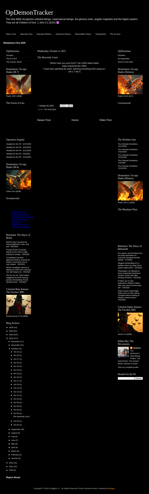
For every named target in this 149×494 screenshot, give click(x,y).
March (14, 451)
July (13, 436)
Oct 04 (16, 413)
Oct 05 (16, 410)
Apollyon (137, 348)
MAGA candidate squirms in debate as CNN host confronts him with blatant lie (18, 269)
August (14, 433)
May (13, 444)
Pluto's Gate (11, 34)
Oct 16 (16, 384)
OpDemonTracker (29, 12)
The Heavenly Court (21, 416)
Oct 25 (16, 363)
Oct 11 (16, 395)
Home (75, 120)
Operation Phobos (44, 34)
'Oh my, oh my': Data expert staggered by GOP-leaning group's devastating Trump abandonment (17, 278)
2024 (11, 335)
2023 (11, 338)
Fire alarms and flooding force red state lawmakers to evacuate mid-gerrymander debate (130, 256)
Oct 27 (16, 359)
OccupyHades (123, 59)
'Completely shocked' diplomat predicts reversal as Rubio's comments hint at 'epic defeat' (18, 261)
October (14, 349)
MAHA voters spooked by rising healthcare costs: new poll (17, 244)
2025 (11, 331)
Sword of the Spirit (125, 62)
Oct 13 (16, 388)
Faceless (121, 55)
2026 (11, 327)
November (15, 345)
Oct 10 (16, 399)
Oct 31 (16, 352)
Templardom (100, 34)
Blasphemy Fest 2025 (14, 43)
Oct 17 (16, 381)
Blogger (112, 488)
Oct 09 (16, 402)
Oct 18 (16, 377)
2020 (11, 470)
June (13, 440)
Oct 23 (16, 366)
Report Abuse (13, 477)
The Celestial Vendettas (127, 144)
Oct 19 (16, 374)
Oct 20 (16, 370)
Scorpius (9, 55)
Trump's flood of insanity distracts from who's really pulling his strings (16, 252)
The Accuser (115, 34)
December (15, 341)
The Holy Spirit (50, 109)
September (16, 429)
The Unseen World (14, 62)
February (15, 455)
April (13, 447)
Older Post (105, 120)
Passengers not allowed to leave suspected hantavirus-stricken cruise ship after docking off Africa (129, 274)
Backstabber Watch (83, 34)
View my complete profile (128, 367)
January (14, 458)
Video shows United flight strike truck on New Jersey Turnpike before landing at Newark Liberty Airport (129, 294)
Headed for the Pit (13, 144)
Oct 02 (16, 425)
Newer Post (44, 120)
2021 (11, 466)
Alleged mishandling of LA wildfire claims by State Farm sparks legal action (130, 265)
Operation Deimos (63, 34)
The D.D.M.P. (11, 59)
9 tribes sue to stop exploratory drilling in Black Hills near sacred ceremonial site (129, 284)
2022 (11, 463)
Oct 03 (16, 421)
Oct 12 (16, 392)
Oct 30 (16, 355)
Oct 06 (16, 406)
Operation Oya (26, 34)
